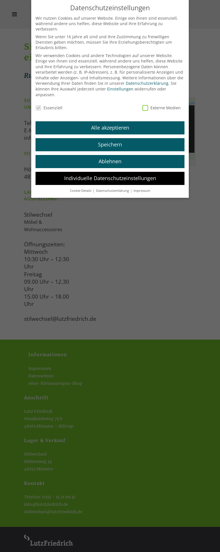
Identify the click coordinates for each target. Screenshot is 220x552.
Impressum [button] (141, 187)
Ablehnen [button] (110, 157)
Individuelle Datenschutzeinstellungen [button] (110, 174)
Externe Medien (161, 103)
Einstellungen (120, 85)
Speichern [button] (110, 140)
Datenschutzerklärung (147, 79)
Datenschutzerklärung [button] (113, 187)
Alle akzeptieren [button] (110, 123)
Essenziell (49, 103)
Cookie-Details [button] (81, 187)
